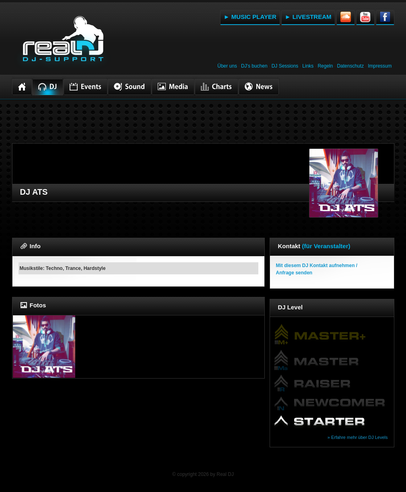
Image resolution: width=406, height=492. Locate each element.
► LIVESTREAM (308, 16)
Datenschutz (350, 66)
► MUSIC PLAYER (250, 16)
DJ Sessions (285, 66)
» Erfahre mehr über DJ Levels (358, 437)
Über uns (227, 66)
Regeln (325, 66)
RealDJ (62, 43)
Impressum (380, 66)
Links (307, 66)
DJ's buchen (254, 66)
